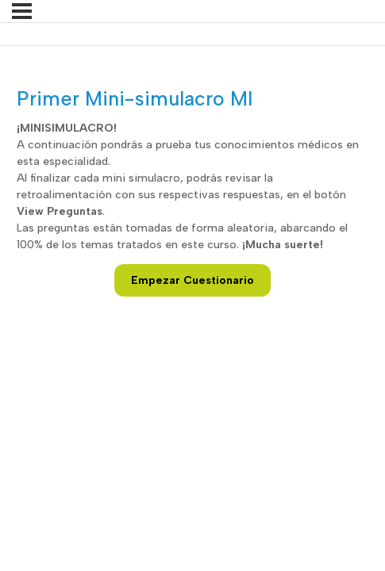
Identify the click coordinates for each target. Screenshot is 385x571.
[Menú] (22, 11)
